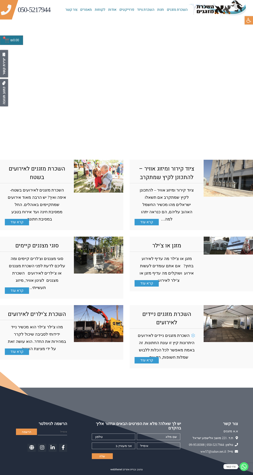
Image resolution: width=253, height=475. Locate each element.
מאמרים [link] (86, 9)
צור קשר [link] (71, 9)
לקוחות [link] (100, 9)
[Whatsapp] (244, 466)
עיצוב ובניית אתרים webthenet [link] (126, 469)
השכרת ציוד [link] (145, 9)
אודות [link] (112, 9)
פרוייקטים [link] (126, 9)
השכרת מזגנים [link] (177, 9)
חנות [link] (160, 9)
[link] (249, 20)
